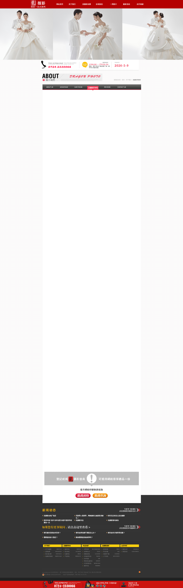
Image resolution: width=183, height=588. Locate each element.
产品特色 (67, 556)
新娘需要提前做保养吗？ (84, 537)
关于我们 (128, 80)
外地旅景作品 (87, 556)
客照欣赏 (125, 551)
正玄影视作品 (87, 563)
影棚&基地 (87, 554)
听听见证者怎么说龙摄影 (116, 516)
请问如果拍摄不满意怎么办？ (86, 533)
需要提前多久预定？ (51, 537)
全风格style (87, 551)
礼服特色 (67, 554)
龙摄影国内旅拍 (113, 520)
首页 (123, 80)
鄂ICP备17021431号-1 (81, 574)
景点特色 (67, 551)
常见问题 (105, 551)
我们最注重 (48, 554)
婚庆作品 (86, 565)
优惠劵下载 (106, 554)
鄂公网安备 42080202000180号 (51, 575)
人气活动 (105, 556)
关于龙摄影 (48, 549)
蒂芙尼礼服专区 (88, 561)
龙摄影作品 (79, 520)
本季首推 (86, 549)
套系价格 (105, 549)
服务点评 (125, 549)
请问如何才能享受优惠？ (116, 533)
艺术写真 (86, 558)
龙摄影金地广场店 (50, 516)
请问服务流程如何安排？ (52, 533)
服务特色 (67, 549)
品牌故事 (47, 551)
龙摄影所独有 (49, 556)
